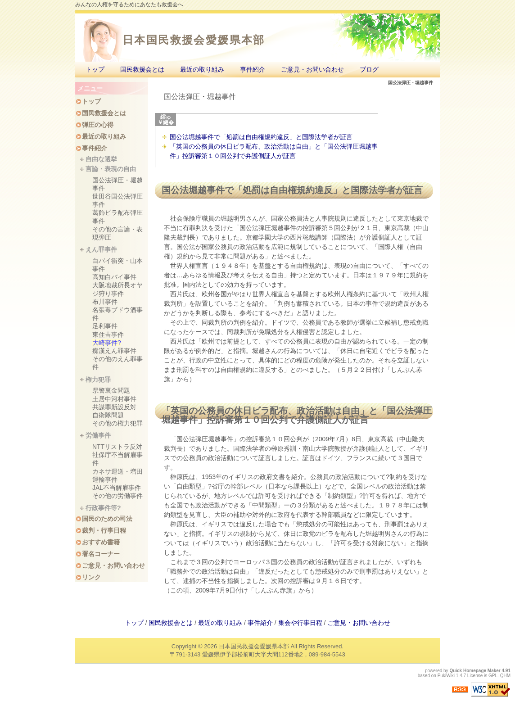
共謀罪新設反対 (114, 407)
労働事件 (98, 435)
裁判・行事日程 (104, 530)
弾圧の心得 (97, 124)
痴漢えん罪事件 (114, 350)
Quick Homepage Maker (474, 670)
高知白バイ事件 (114, 276)
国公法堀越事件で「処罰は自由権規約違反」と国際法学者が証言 (261, 136)
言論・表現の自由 (111, 168)
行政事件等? (103, 507)
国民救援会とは (142, 69)
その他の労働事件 (117, 495)
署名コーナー (101, 553)
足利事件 (104, 326)
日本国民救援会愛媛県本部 (193, 40)
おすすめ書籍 (101, 542)
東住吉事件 (108, 334)
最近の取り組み (202, 69)
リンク (91, 577)
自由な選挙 (101, 159)
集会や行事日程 (300, 622)
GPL (492, 675)
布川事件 (104, 301)
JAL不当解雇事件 (116, 487)
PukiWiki (446, 675)
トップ (95, 69)
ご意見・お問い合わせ (312, 69)
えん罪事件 (101, 249)
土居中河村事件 (114, 399)
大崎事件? (106, 342)
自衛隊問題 (108, 415)
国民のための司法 (107, 518)
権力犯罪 (98, 379)
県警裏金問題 (111, 390)
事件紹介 (252, 69)
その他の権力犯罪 (117, 423)
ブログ (369, 69)
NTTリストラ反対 (117, 446)
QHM (505, 675)
